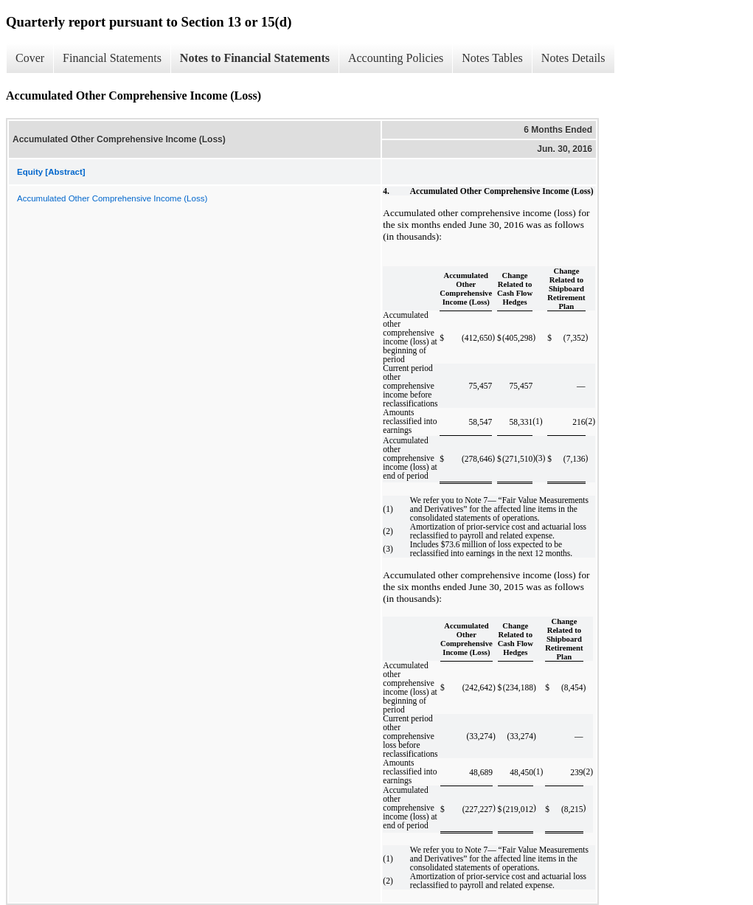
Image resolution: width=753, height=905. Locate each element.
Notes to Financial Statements (255, 58)
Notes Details (573, 58)
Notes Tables (492, 58)
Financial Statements (112, 58)
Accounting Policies (395, 58)
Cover (29, 58)
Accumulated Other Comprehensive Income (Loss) (112, 198)
